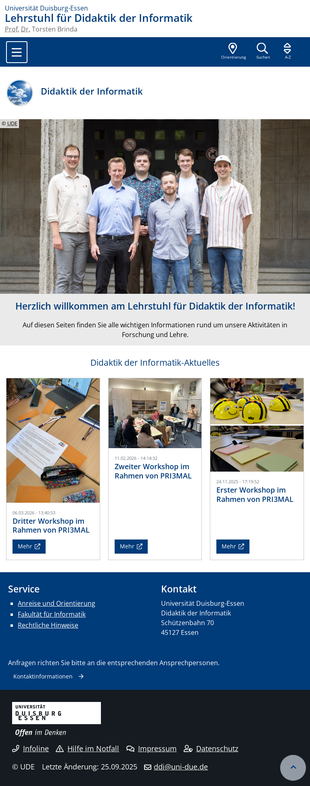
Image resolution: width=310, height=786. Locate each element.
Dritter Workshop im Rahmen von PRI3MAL (51, 525)
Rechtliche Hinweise (48, 625)
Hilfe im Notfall (87, 748)
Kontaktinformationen (43, 676)
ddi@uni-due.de (181, 766)
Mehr (25, 546)
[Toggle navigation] (16, 52)
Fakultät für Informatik (52, 614)
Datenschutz (211, 748)
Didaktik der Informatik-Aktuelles (155, 362)
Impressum (151, 748)
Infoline (30, 748)
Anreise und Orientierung (56, 603)
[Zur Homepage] (155, 8)
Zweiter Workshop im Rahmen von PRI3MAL (153, 470)
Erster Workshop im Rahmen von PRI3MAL (254, 494)
